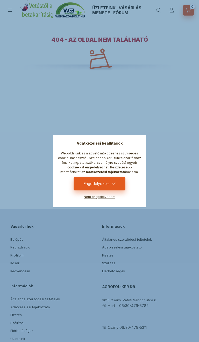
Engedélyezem (97, 183)
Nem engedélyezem (99, 197)
